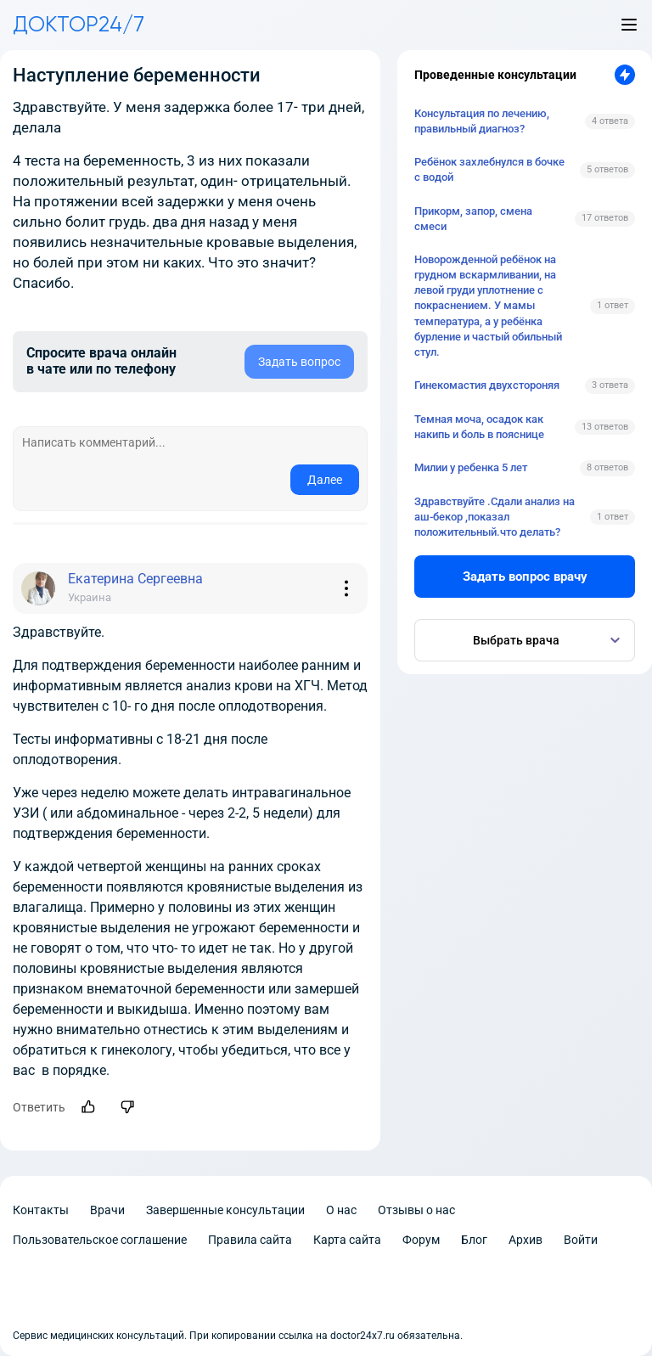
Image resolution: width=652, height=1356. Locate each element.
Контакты (41, 1210)
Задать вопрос (299, 362)
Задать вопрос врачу (525, 576)
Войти (581, 1239)
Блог (474, 1239)
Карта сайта (347, 1239)
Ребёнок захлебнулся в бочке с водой (489, 169)
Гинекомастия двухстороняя (486, 385)
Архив (525, 1239)
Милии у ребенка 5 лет (470, 467)
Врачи (107, 1210)
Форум (421, 1239)
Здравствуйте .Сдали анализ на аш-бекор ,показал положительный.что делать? (494, 516)
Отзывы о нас (416, 1210)
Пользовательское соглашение (100, 1239)
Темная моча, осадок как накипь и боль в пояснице (479, 427)
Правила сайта (250, 1239)
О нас (341, 1210)
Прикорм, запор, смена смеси (473, 219)
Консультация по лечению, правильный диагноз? (481, 121)
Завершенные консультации (225, 1210)
